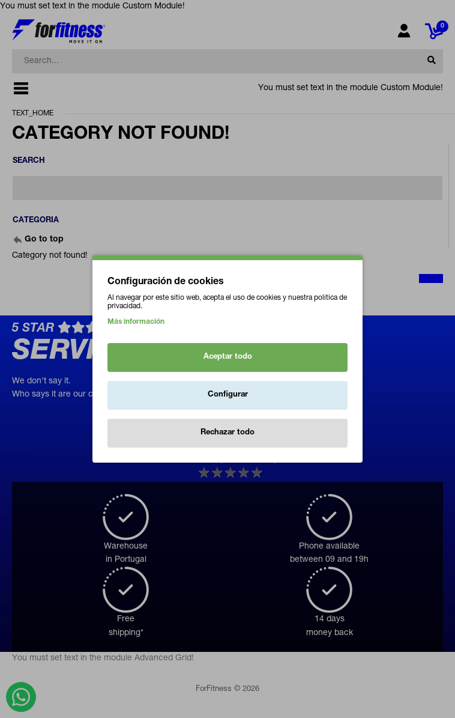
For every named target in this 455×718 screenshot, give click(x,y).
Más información (135, 322)
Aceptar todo (227, 357)
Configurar (228, 395)
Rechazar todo (227, 433)
